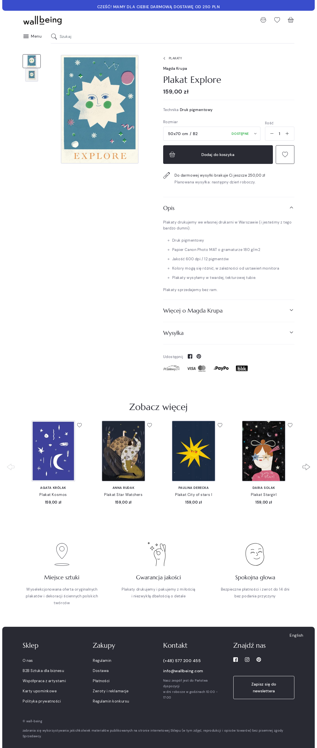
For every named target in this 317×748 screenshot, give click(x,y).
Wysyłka (229, 333)
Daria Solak (264, 488)
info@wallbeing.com (183, 670)
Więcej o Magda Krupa (229, 310)
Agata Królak (53, 488)
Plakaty (171, 58)
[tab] (229, 208)
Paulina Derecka (193, 488)
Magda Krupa (175, 68)
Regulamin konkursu (111, 701)
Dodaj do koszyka (201, 154)
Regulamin (102, 660)
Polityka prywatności (42, 701)
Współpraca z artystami (44, 680)
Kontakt (175, 645)
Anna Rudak (124, 488)
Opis (229, 208)
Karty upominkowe (40, 691)
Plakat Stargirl (264, 494)
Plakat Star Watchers (123, 494)
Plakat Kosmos (53, 494)
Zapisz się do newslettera (263, 687)
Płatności (101, 680)
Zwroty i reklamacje (110, 691)
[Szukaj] (55, 37)
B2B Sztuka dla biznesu (43, 670)
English (296, 635)
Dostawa (101, 670)
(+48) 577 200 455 (182, 660)
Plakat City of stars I (193, 494)
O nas (28, 660)
